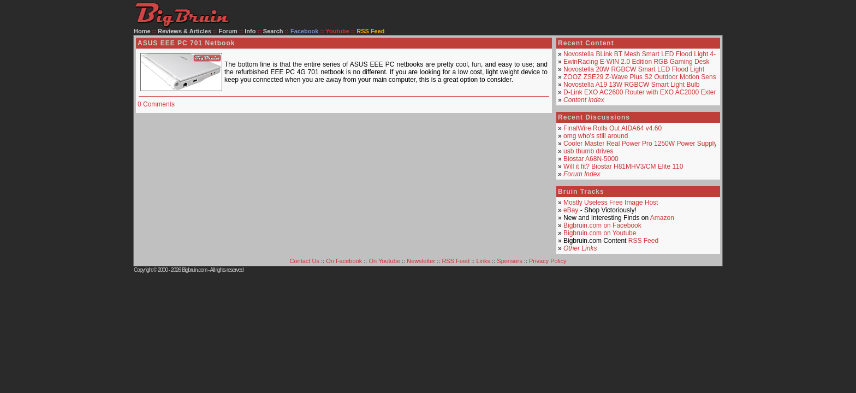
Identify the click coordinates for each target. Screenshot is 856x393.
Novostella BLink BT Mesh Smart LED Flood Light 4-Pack (646, 54)
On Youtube (384, 261)
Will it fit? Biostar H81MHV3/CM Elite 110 (623, 166)
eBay (570, 210)
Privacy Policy (547, 261)
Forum (228, 31)
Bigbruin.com (194, 270)
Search (273, 31)
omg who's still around (595, 136)
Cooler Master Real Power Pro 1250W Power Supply (640, 143)
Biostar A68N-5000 (591, 159)
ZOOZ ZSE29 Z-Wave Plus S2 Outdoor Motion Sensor (642, 77)
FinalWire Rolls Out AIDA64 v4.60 (612, 128)
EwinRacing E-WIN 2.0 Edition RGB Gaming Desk (636, 62)
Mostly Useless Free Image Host (610, 202)
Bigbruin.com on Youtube (599, 233)
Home (142, 31)
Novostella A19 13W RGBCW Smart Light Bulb (631, 84)
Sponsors (509, 261)
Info (250, 31)
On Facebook (344, 261)
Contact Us (304, 261)
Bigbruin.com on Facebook (602, 225)
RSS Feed (643, 241)
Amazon (662, 218)
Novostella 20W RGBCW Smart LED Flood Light (633, 69)
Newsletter (421, 261)
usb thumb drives (588, 151)
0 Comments (156, 104)
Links (483, 261)
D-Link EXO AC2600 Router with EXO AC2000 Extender (645, 92)
